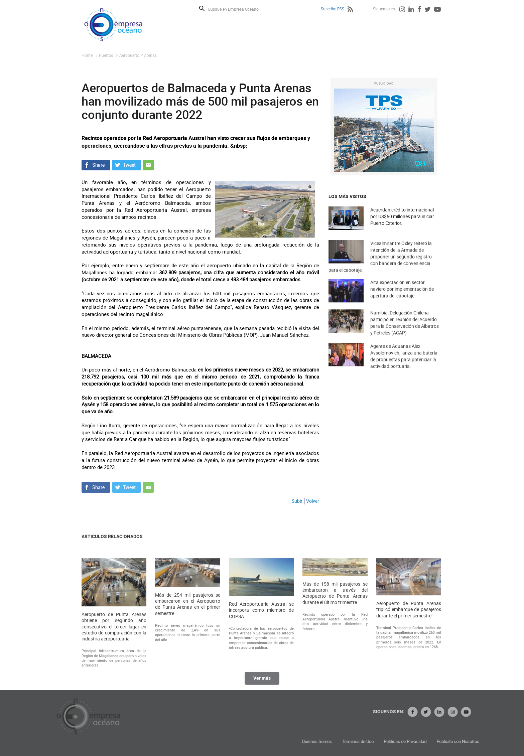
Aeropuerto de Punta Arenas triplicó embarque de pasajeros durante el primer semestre (408, 666)
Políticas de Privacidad (491, 741)
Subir (297, 501)
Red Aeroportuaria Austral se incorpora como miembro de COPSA (261, 667)
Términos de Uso (444, 741)
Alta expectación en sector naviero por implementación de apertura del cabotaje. (402, 300)
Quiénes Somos (403, 741)
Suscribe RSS (332, 8)
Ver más (262, 684)
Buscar (202, 8)
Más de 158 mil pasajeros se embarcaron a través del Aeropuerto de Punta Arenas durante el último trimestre (334, 650)
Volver (312, 501)
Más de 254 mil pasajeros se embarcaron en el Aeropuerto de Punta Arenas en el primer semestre (187, 661)
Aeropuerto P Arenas (138, 55)
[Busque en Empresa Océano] (238, 9)
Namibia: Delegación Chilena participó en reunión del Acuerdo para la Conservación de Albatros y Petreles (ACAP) (404, 335)
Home (87, 55)
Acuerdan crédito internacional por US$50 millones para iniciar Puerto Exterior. (402, 216)
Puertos (106, 55)
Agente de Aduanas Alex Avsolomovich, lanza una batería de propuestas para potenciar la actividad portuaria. (403, 369)
